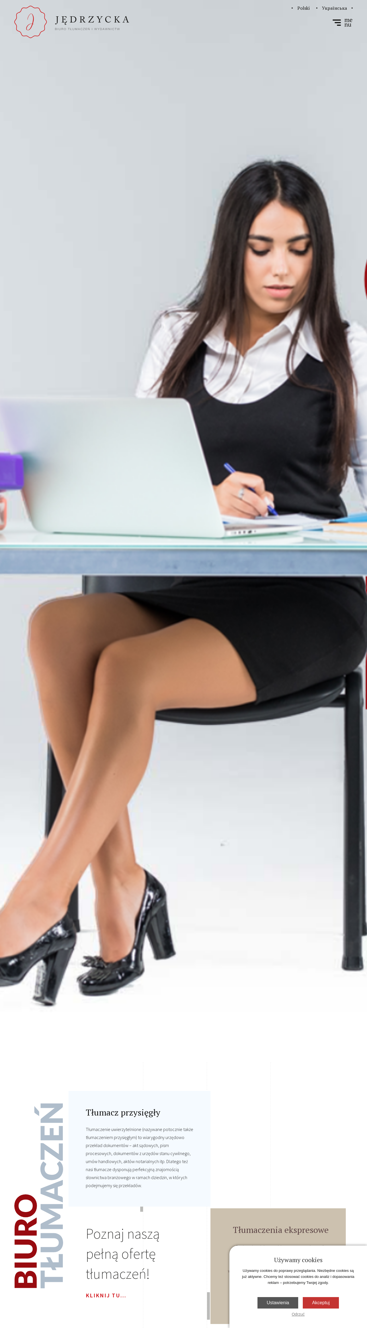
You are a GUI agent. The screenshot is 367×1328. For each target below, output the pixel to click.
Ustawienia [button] (278, 1302)
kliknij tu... (106, 1295)
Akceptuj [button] (320, 1302)
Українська (334, 8)
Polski (303, 8)
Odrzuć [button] (298, 1314)
